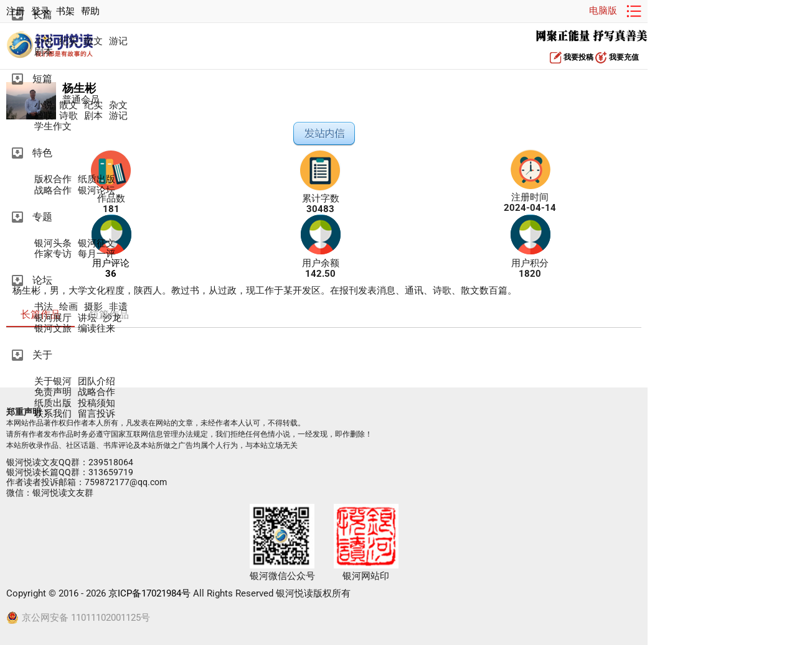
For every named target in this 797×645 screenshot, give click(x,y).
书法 (43, 307)
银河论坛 (96, 190)
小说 (43, 41)
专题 (42, 217)
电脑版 (603, 10)
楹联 (43, 116)
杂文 (118, 105)
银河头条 (53, 243)
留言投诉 (96, 414)
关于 (42, 355)
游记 (118, 41)
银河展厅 (53, 318)
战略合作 (53, 190)
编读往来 (96, 328)
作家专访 (53, 254)
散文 (93, 41)
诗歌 (68, 116)
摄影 (93, 307)
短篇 (42, 79)
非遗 (118, 307)
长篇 (42, 15)
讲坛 (87, 318)
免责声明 (53, 392)
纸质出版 (96, 179)
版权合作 (53, 179)
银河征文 (96, 243)
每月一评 (96, 254)
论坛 (42, 280)
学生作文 (53, 126)
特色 (42, 153)
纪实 (68, 41)
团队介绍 (96, 381)
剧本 (43, 52)
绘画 (68, 307)
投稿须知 (96, 403)
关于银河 (53, 381)
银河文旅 (53, 328)
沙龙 (112, 318)
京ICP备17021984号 (149, 593)
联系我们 (53, 414)
